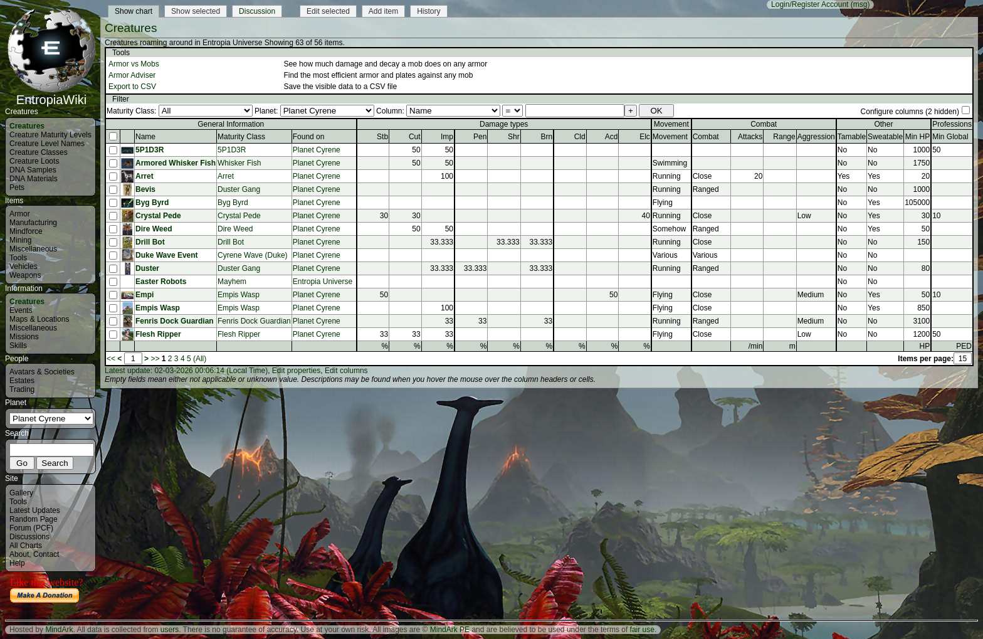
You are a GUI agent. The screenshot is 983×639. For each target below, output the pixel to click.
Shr (514, 136)
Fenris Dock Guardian (174, 321)
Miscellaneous (33, 249)
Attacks (750, 136)
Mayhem (232, 281)
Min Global (950, 136)
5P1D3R (149, 149)
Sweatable (885, 136)
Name (145, 136)
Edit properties (296, 370)
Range (784, 136)
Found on (309, 136)
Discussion (257, 11)
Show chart (133, 11)
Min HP (917, 136)
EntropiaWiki (51, 94)
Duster (147, 268)
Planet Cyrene (316, 149)
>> (154, 358)
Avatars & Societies (42, 371)
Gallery (21, 492)
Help (17, 563)
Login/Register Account (809, 4)
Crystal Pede (158, 215)
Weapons (25, 275)
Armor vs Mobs (133, 64)
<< (111, 358)
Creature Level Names (47, 143)
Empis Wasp (239, 294)
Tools (18, 257)
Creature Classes (38, 152)
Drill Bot (150, 242)
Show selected (195, 11)
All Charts (25, 545)
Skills (18, 345)
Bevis (145, 189)
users (169, 629)
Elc (644, 136)
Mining (20, 240)
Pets (16, 187)
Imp (447, 136)
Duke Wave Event (166, 255)
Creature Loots (34, 161)
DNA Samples (32, 170)
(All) (199, 358)
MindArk (59, 629)
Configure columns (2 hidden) (910, 111)
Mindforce (26, 231)
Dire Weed (153, 228)
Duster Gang (239, 189)
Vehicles (23, 266)
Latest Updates (34, 510)
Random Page (33, 519)
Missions (24, 336)
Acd (611, 136)
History (428, 11)
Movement (670, 136)
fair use (642, 629)
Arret (144, 176)
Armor (19, 213)
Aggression (816, 136)
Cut (415, 136)
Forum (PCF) (31, 528)
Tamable (852, 136)
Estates (21, 380)
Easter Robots (160, 281)
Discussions (29, 536)
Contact (46, 554)
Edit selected (328, 11)
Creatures (27, 126)
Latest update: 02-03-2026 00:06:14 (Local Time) (186, 370)
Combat (706, 136)
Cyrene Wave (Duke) (253, 255)
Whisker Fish (239, 163)
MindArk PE (450, 629)
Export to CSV (132, 86)
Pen (479, 136)
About (19, 554)
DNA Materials (33, 178)
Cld (580, 136)
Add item (383, 11)
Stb (382, 136)
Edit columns (346, 370)
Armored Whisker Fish (175, 163)
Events (21, 310)
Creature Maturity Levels (50, 134)
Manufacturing (33, 222)
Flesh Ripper (158, 334)
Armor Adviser (131, 75)
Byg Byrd (152, 202)
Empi (144, 294)
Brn (547, 136)
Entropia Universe (322, 281)
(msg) (860, 4)
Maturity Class (241, 136)
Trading (21, 389)
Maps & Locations (39, 319)
